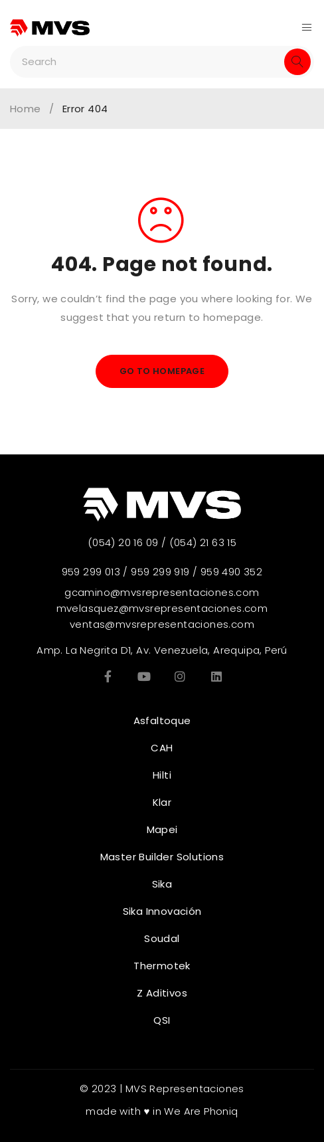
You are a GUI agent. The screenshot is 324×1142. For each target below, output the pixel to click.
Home (25, 109)
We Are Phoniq (201, 1111)
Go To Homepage (162, 371)
